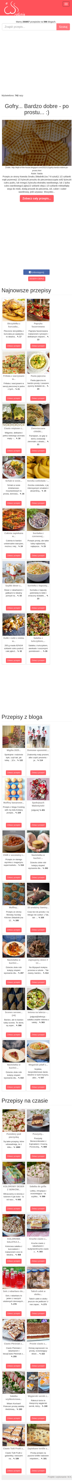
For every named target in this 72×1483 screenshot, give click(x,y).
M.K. (70, 1477)
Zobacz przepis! (13, 346)
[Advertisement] (35, 62)
